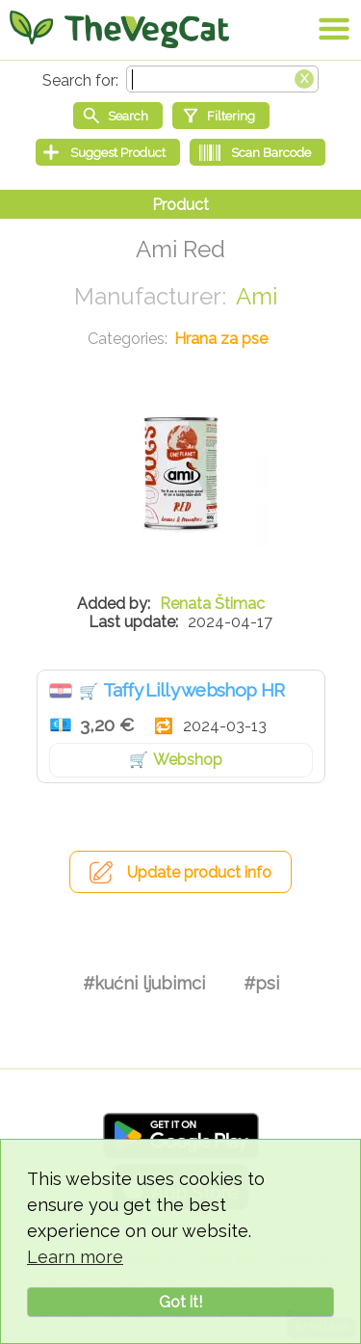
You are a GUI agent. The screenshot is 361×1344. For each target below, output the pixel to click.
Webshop (187, 760)
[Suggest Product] (108, 152)
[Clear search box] (304, 77)
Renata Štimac (212, 603)
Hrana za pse (221, 338)
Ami (256, 296)
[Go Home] (119, 29)
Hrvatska (60, 690)
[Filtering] (221, 115)
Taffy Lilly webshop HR (194, 689)
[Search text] (222, 79)
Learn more (75, 1257)
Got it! (180, 1302)
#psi (261, 983)
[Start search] (118, 115)
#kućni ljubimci (144, 983)
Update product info (199, 872)
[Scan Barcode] (257, 152)
